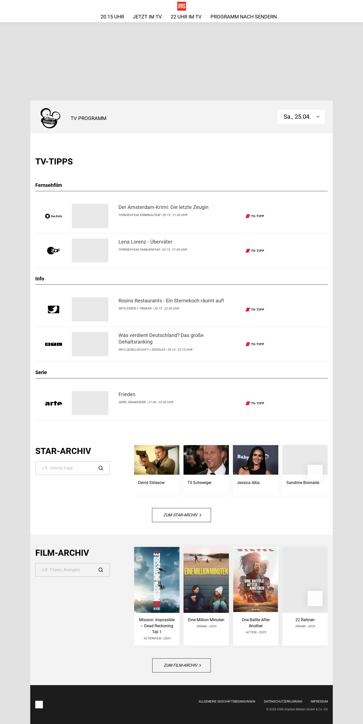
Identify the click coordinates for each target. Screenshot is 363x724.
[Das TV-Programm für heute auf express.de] (181, 6)
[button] (315, 472)
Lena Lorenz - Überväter (145, 242)
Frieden (126, 394)
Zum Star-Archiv (182, 515)
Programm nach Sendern (243, 17)
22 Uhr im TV (186, 17)
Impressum (319, 701)
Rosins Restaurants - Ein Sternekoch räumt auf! (171, 301)
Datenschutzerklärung (283, 701)
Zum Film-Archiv (182, 665)
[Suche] (72, 468)
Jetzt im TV (147, 17)
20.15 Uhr (112, 17)
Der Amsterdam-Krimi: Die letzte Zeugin (163, 207)
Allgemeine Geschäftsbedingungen (227, 701)
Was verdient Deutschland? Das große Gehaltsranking (161, 338)
